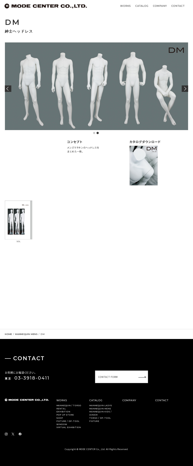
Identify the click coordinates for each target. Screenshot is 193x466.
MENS (100, 408)
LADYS (100, 405)
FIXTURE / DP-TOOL (68, 421)
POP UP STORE (65, 415)
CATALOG (141, 6)
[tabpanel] (96, 86)
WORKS (125, 6)
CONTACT (178, 6)
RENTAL (61, 408)
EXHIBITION (63, 411)
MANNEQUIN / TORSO (68, 405)
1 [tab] (94, 133)
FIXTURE (94, 421)
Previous (8, 88)
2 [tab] (97, 133)
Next (184, 88)
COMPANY (160, 6)
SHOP (59, 418)
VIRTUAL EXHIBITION (68, 427)
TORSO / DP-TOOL (100, 418)
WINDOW (61, 424)
